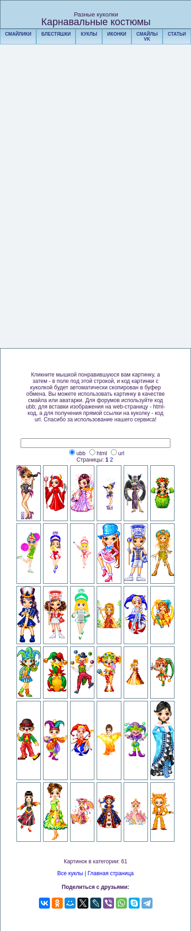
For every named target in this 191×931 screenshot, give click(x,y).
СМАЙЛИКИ (18, 34)
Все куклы (70, 873)
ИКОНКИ (116, 34)
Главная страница (110, 873)
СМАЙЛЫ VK (147, 37)
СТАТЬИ (177, 34)
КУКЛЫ (89, 34)
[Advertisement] (96, 209)
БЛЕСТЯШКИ (56, 34)
